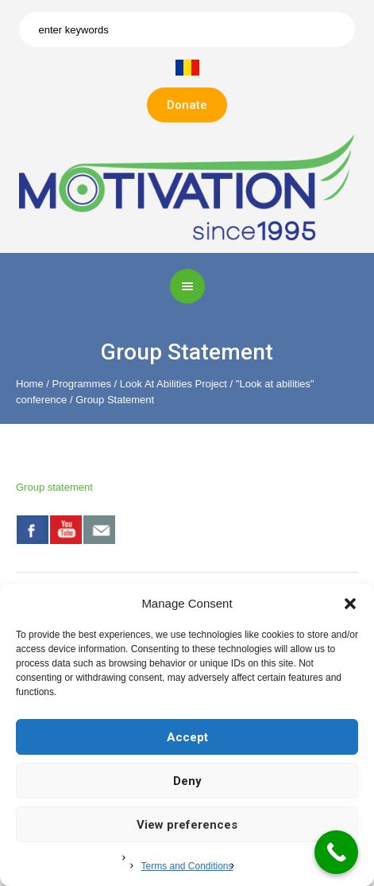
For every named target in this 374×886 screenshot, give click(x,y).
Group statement (54, 487)
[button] (350, 604)
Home (30, 384)
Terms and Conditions (187, 866)
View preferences (187, 825)
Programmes (81, 384)
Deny (187, 781)
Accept (187, 737)
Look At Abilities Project (173, 384)
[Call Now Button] (336, 852)
